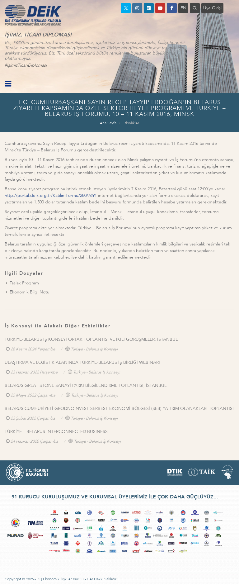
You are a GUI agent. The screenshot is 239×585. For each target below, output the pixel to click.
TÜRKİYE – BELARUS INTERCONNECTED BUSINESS (56, 432)
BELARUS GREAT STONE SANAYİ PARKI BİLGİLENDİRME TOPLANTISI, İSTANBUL (85, 385)
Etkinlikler (131, 123)
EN (183, 8)
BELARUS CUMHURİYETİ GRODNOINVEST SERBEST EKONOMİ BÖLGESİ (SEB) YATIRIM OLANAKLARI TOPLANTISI (119, 408)
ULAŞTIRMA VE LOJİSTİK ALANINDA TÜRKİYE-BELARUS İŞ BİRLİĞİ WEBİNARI (82, 362)
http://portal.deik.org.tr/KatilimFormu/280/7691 (51, 195)
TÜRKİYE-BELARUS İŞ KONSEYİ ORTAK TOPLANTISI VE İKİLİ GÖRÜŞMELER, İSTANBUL (91, 339)
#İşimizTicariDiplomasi (26, 65)
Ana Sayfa (108, 123)
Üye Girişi (212, 8)
